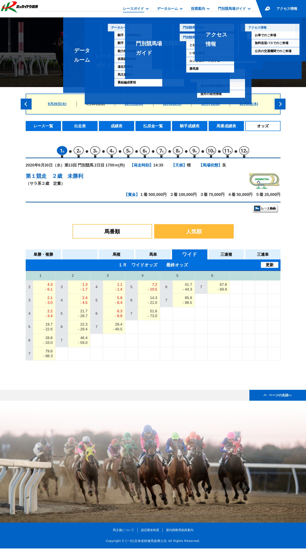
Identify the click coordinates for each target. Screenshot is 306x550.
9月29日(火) (57, 104)
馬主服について (123, 531)
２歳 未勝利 (67, 177)
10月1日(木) (134, 104)
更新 (270, 266)
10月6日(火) (172, 104)
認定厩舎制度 (150, 531)
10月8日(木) (249, 104)
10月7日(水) (210, 104)
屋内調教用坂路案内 (179, 531)
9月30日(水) (95, 104)
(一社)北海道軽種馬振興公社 (146, 542)
